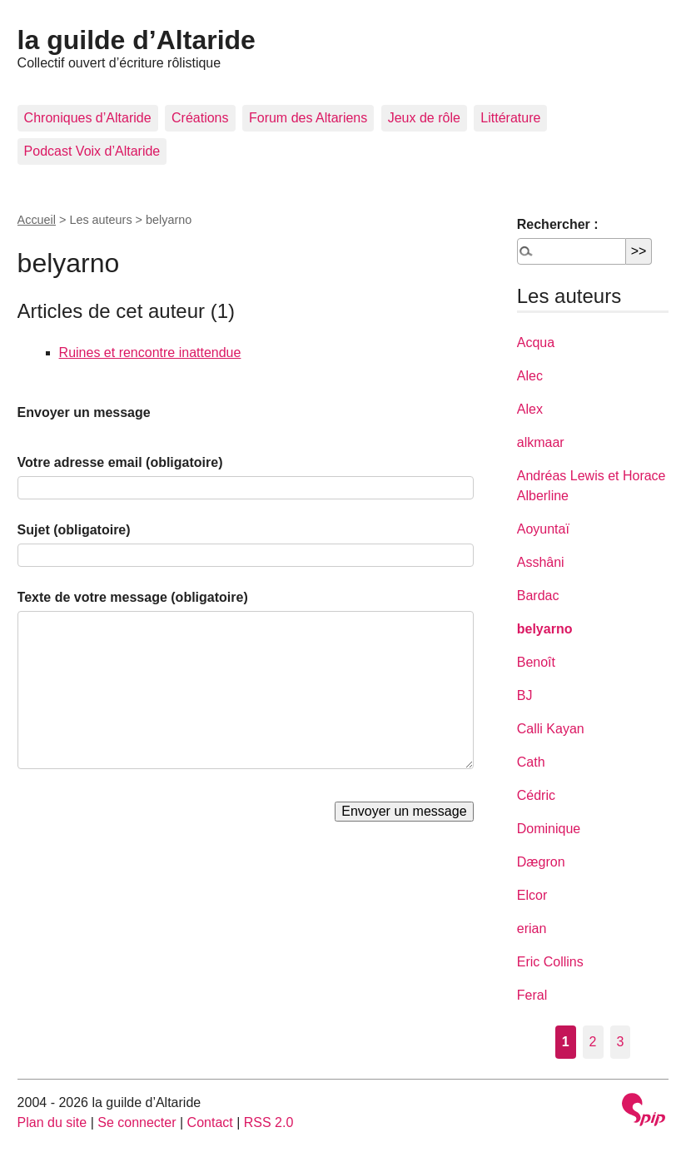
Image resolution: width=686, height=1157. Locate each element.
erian (532, 928)
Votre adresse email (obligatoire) (120, 462)
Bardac (538, 595)
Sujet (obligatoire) (74, 530)
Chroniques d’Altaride (88, 118)
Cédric (536, 795)
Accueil (36, 219)
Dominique (548, 829)
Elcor (532, 895)
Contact (210, 1122)
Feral (532, 995)
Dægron (541, 862)
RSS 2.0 (269, 1122)
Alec (530, 376)
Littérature (510, 118)
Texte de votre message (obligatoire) (132, 597)
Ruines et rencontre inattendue (150, 352)
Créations (200, 118)
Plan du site (52, 1122)
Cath (531, 762)
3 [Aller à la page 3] (620, 1042)
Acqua (535, 342)
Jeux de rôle (424, 118)
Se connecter (136, 1122)
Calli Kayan (550, 729)
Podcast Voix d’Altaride (92, 151)
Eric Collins (550, 962)
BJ (525, 695)
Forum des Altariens (308, 118)
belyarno (545, 629)
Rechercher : (558, 224)
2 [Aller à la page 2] (593, 1042)
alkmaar (540, 442)
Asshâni (540, 562)
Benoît (536, 662)
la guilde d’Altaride (136, 40)
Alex (530, 409)
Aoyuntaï (543, 529)
